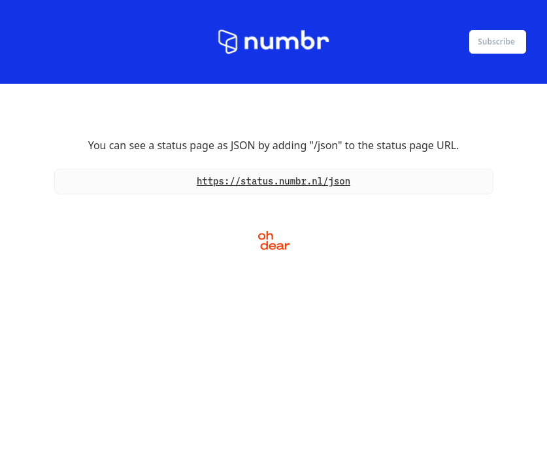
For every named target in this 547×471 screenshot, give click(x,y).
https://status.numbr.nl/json (273, 181)
